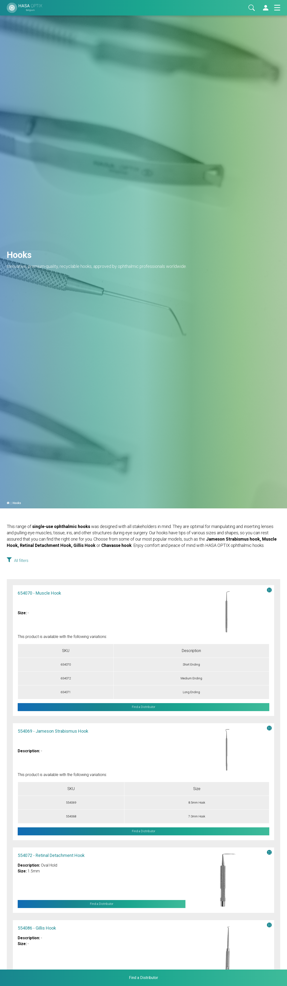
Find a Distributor (101, 904)
